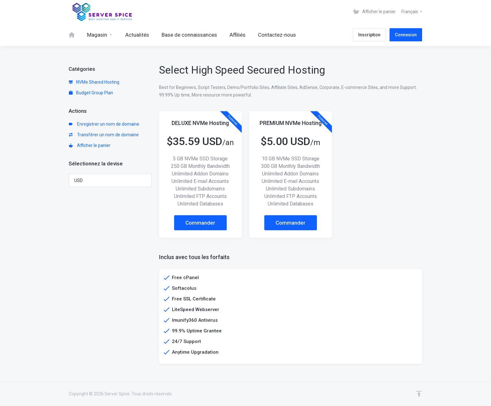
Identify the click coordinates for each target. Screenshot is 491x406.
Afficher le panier (90, 145)
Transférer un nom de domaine (104, 134)
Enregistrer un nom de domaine (104, 124)
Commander (200, 223)
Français (412, 11)
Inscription (369, 34)
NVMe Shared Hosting (94, 82)
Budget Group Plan (91, 92)
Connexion (406, 34)
